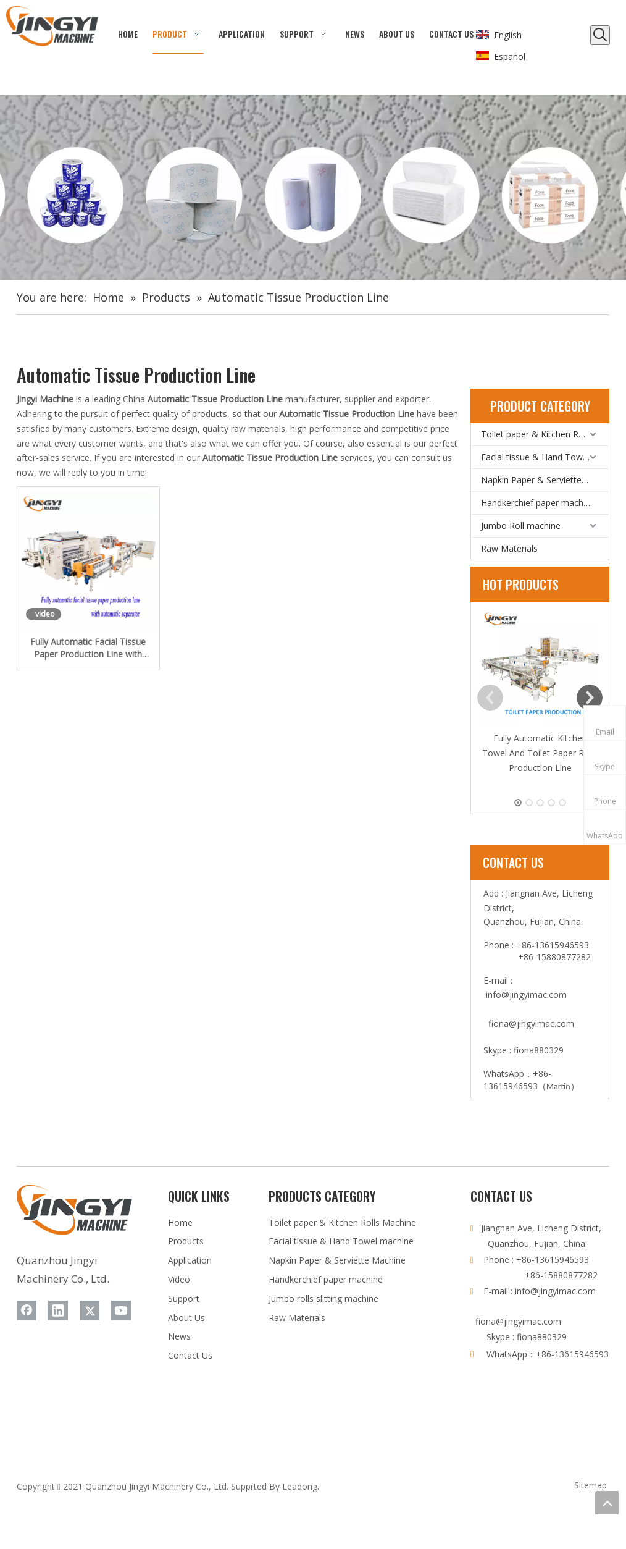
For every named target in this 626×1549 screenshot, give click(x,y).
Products (186, 1241)
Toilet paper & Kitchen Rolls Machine (545, 434)
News (179, 1336)
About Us (186, 1317)
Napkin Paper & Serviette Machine (545, 480)
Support (183, 1298)
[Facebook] (26, 1310)
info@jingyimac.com (526, 994)
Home (180, 1222)
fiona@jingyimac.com (531, 1023)
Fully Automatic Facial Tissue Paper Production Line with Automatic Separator (88, 648)
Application (190, 1260)
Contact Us (190, 1355)
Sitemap (590, 1485)
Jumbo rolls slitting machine (323, 1298)
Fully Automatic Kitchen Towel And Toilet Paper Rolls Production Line (540, 753)
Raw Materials (509, 548)
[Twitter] (89, 1310)
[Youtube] (121, 1310)
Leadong (299, 1486)
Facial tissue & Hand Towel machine (545, 457)
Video (179, 1279)
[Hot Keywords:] (600, 35)
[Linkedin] (58, 1310)
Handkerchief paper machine (538, 503)
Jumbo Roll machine (521, 525)
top (607, 1502)
